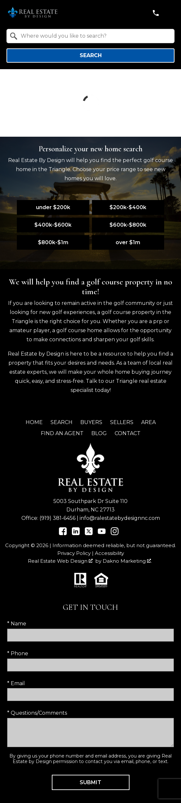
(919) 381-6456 (57, 518)
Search (91, 55)
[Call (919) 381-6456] (156, 13)
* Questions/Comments (37, 713)
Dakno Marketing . (127, 561)
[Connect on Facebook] (63, 533)
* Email (16, 683)
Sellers (121, 422)
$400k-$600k (53, 225)
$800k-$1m (53, 242)
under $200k (53, 207)
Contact (128, 433)
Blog (99, 433)
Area (148, 422)
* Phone (17, 653)
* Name (16, 624)
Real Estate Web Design (60, 561)
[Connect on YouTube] (102, 533)
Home (34, 422)
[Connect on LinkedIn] (76, 533)
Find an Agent (62, 433)
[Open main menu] (169, 13)
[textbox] (94, 36)
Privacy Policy (74, 553)
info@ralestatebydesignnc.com (120, 518)
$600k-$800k (127, 225)
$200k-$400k (127, 207)
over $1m (128, 242)
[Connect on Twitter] (89, 533)
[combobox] (90, 36)
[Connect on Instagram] (115, 533)
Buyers (91, 422)
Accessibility (109, 553)
